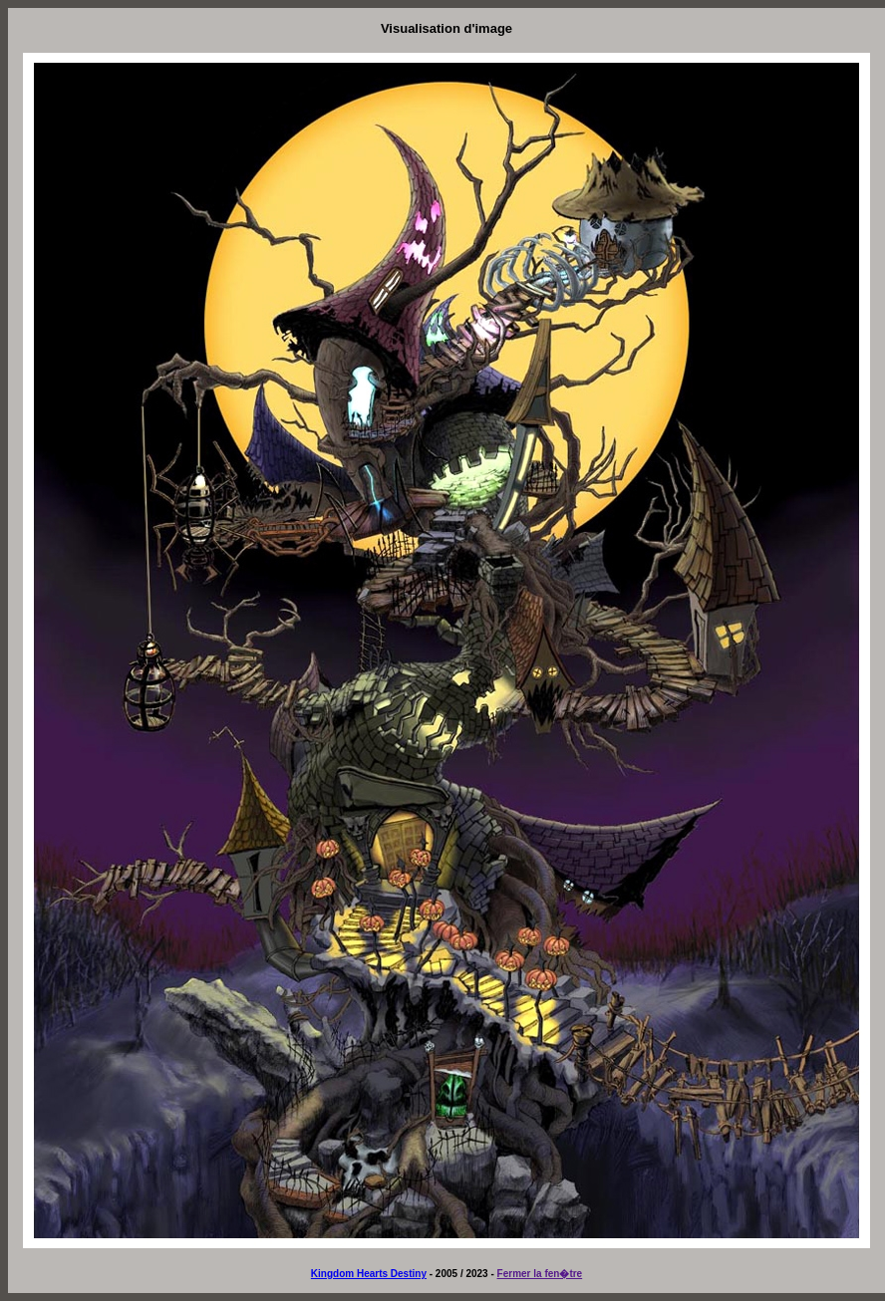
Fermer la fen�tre (540, 1273)
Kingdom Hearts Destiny (369, 1273)
